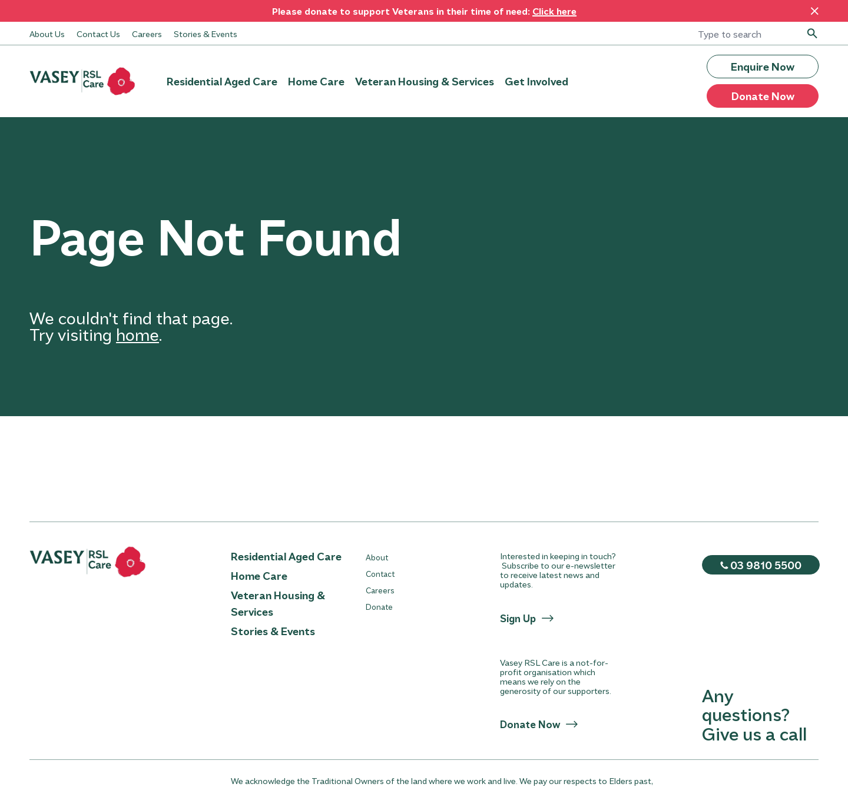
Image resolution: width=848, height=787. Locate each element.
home (137, 334)
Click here (554, 11)
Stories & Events (205, 33)
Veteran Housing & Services (424, 81)
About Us (47, 33)
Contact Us (98, 33)
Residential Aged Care (222, 81)
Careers (147, 33)
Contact (380, 574)
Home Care (316, 81)
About (377, 557)
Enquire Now (762, 66)
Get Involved (536, 81)
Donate (379, 607)
